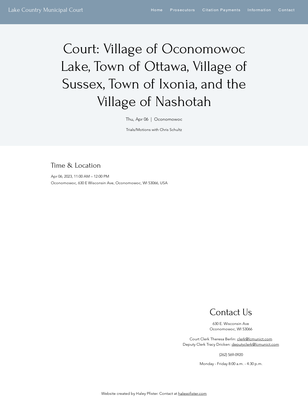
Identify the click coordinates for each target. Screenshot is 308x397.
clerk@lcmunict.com (254, 339)
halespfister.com (192, 393)
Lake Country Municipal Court (45, 10)
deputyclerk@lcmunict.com (255, 344)
